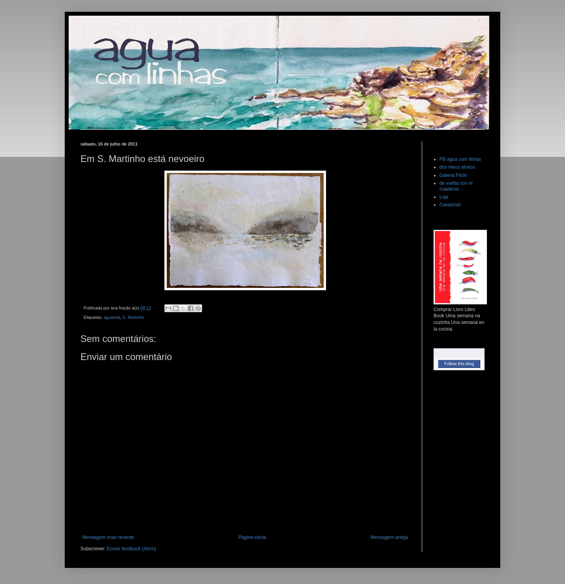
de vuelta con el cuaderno (455, 185)
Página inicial (252, 537)
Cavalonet (450, 204)
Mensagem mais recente (108, 537)
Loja (443, 197)
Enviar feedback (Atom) (131, 548)
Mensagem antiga (389, 537)
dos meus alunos (457, 167)
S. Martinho (133, 317)
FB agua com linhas (460, 159)
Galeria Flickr (453, 175)
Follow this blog (459, 363)
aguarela (112, 317)
